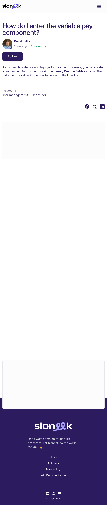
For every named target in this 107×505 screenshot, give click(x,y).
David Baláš (22, 41)
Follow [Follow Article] (12, 56)
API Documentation (53, 475)
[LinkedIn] (102, 106)
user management (15, 95)
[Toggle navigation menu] (99, 6)
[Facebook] (87, 106)
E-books (53, 463)
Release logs (53, 469)
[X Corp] (94, 106)
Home (53, 457)
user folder (38, 95)
